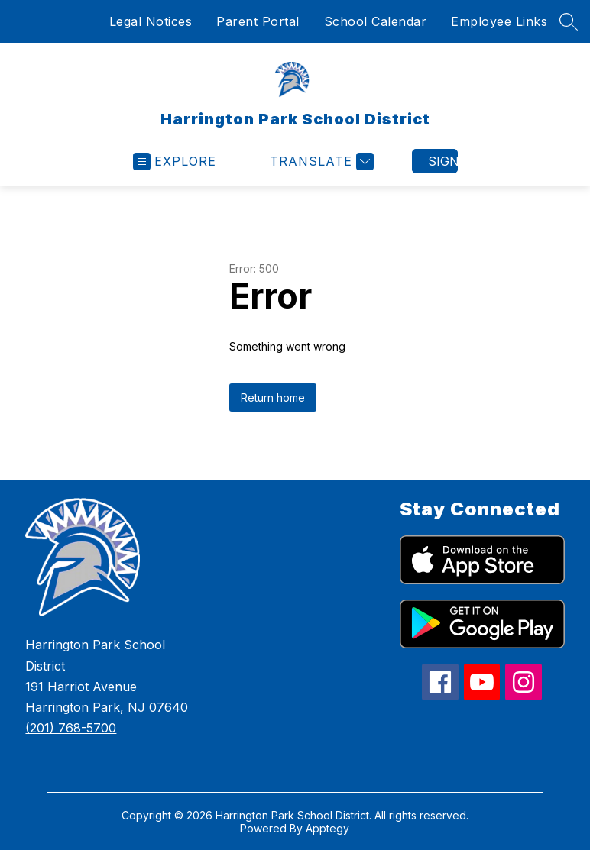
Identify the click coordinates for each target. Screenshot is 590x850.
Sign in (443, 161)
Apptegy (327, 828)
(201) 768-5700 (70, 727)
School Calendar (375, 21)
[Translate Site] (320, 161)
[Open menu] (174, 161)
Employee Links (499, 21)
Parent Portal (258, 21)
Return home (273, 397)
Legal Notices (151, 21)
